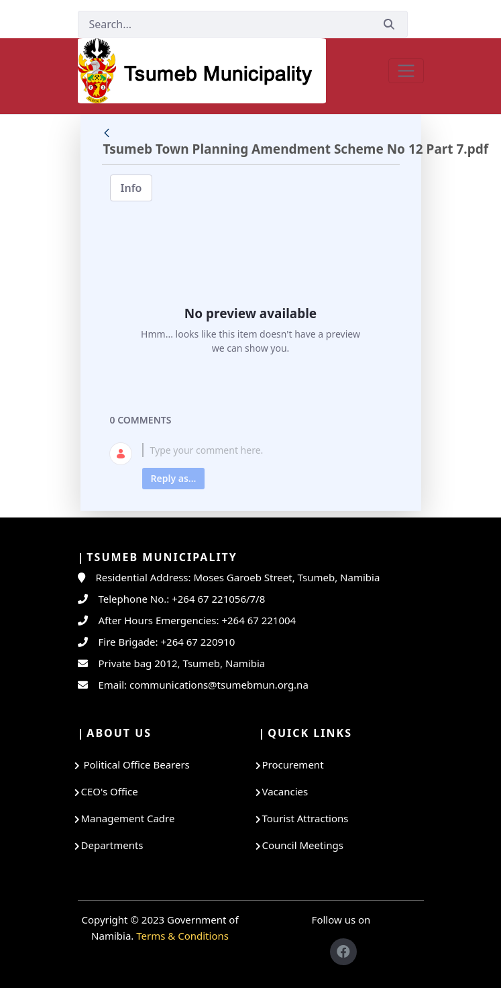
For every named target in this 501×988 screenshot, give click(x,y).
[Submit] (389, 24)
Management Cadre (128, 818)
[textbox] (267, 450)
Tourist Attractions (305, 818)
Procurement (293, 764)
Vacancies (285, 791)
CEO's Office (109, 791)
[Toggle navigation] (406, 70)
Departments (112, 845)
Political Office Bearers (135, 764)
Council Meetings (302, 845)
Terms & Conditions (182, 935)
